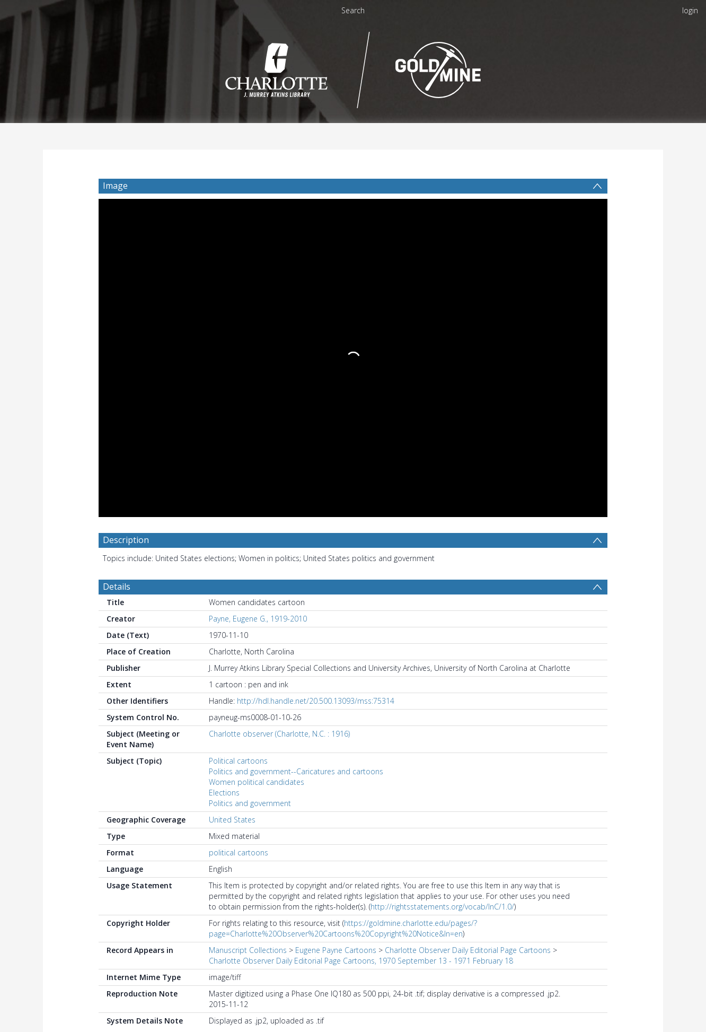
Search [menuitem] (353, 10)
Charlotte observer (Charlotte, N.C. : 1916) (279, 410)
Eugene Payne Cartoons (335, 627)
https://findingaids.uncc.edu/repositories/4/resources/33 (329, 878)
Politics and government (250, 480)
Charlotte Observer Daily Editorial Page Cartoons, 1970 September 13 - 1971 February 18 (361, 637)
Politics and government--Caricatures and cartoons (296, 448)
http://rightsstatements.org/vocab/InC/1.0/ (442, 583)
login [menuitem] (690, 10)
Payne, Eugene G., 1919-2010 (258, 295)
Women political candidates (256, 458)
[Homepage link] (353, 67)
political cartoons (238, 529)
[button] (289, 997)
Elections (224, 469)
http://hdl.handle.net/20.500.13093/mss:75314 (315, 377)
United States (232, 496)
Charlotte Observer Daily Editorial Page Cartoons (468, 627)
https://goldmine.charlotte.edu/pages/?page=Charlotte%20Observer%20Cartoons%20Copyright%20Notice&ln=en (343, 604)
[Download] (162, 997)
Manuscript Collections (248, 627)
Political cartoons (238, 437)
